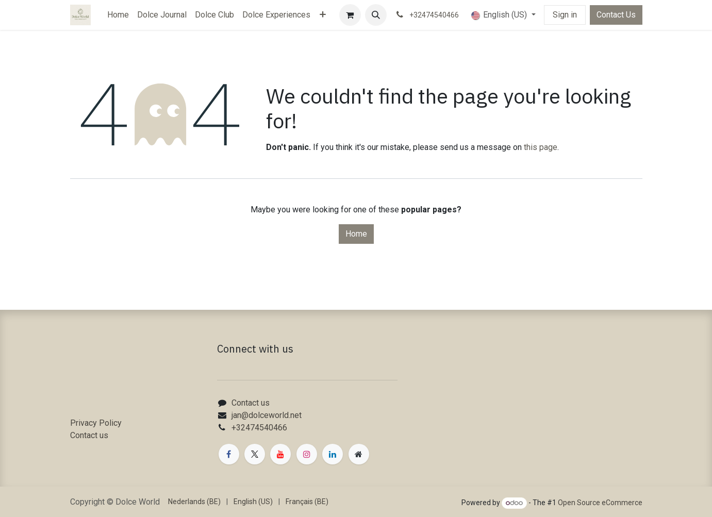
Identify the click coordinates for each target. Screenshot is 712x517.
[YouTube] (280, 454)
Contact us (89, 435)
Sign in (565, 15)
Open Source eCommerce (600, 502)
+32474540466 (259, 427)
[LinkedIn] (332, 454)
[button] (376, 15)
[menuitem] (118, 15)
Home (356, 234)
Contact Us (616, 15)
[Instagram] (306, 454)
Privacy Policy (96, 423)
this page (540, 147)
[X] (254, 454)
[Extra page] (359, 454)
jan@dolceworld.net (266, 415)
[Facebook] (229, 454)
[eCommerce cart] (350, 15)
